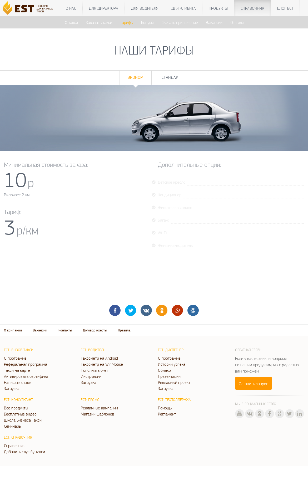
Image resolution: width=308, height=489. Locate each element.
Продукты (218, 8)
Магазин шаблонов (97, 414)
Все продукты (16, 407)
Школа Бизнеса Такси (23, 420)
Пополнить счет (94, 370)
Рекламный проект (174, 382)
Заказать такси (99, 22)
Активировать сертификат (27, 376)
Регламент (167, 414)
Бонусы (147, 22)
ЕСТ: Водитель (93, 350)
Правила (124, 330)
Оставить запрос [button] (253, 383)
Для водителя (144, 8)
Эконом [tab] (135, 77)
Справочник (252, 8)
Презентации (169, 376)
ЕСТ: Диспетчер (170, 350)
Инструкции (91, 376)
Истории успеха (171, 364)
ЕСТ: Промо (90, 399)
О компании (13, 330)
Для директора (103, 8)
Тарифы (126, 22)
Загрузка (11, 388)
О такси (71, 22)
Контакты (65, 330)
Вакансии (214, 22)
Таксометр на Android (99, 358)
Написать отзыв (18, 382)
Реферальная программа (25, 364)
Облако (164, 370)
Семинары (12, 426)
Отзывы (237, 22)
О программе (15, 358)
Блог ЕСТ (285, 8)
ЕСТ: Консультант (18, 399)
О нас (71, 8)
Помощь (165, 407)
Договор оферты (95, 330)
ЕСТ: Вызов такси (18, 350)
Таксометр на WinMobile (102, 364)
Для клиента (183, 8)
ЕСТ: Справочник (18, 437)
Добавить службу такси (24, 451)
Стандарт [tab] (170, 77)
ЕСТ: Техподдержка (174, 399)
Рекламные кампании (99, 407)
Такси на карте (17, 370)
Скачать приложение (179, 22)
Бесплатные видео (20, 414)
